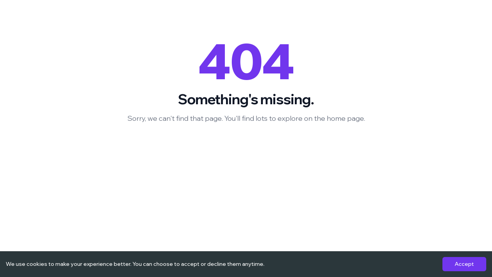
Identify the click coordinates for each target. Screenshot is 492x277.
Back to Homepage (246, 143)
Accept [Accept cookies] (464, 263)
